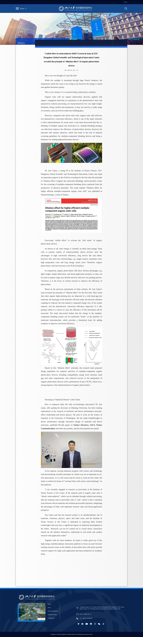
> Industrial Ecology (52, 614)
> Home (49, 604)
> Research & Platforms (53, 611)
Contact (125, 2)
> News (49, 607)
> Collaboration (51, 618)
